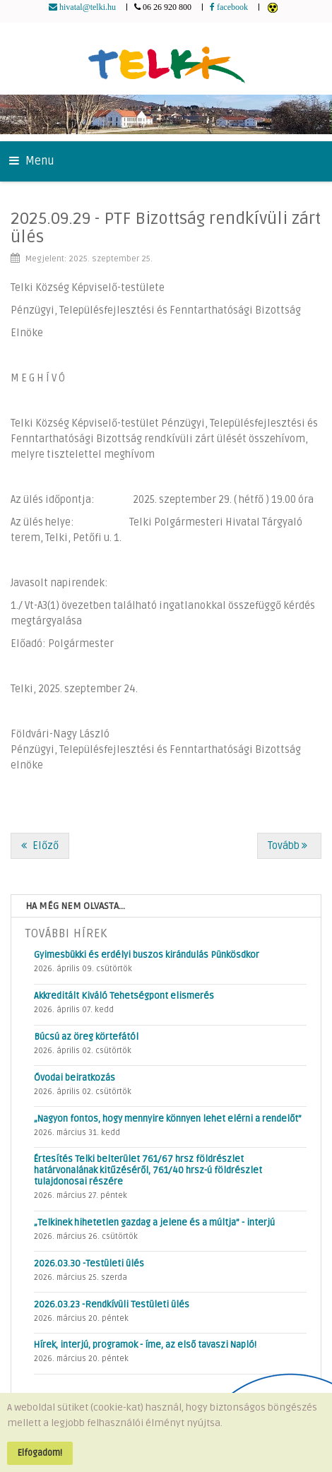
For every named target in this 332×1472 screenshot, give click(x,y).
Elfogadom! (40, 1453)
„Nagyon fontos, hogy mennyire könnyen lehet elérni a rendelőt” (168, 1118)
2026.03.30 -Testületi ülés (89, 1263)
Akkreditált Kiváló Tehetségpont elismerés (124, 996)
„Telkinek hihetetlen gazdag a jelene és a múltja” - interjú (154, 1222)
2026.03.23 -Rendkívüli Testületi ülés (111, 1304)
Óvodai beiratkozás (74, 1078)
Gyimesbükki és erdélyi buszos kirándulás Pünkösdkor (146, 955)
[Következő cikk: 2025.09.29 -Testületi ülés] (289, 846)
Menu (31, 161)
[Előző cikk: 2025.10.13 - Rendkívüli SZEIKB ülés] (40, 846)
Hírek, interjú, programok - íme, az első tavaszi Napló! (145, 1345)
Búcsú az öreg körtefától (86, 1037)
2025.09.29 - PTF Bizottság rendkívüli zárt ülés (166, 227)
